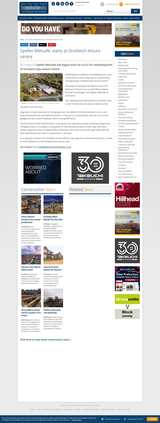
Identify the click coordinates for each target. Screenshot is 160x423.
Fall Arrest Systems (126, 159)
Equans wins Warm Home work (30, 268)
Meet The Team (47, 409)
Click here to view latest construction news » (45, 339)
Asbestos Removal (125, 132)
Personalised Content (133, 419)
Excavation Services (126, 83)
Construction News (25, 18)
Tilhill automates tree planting (52, 311)
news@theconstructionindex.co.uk (54, 147)
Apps (131, 18)
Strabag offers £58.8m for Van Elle (53, 218)
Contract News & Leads (55, 18)
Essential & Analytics (111, 419)
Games (125, 18)
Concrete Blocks (124, 135)
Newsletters (132, 4)
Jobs (101, 18)
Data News (87, 18)
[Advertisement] (66, 370)
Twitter (58, 4)
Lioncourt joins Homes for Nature (52, 268)
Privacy (97, 409)
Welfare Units (124, 97)
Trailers (121, 126)
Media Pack (117, 18)
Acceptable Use (87, 409)
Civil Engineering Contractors (125, 90)
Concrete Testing (125, 162)
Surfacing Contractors (127, 86)
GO (135, 11)
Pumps (121, 103)
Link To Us (58, 409)
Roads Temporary (125, 141)
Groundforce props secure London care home (31, 313)
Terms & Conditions (108, 409)
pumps (23, 118)
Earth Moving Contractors (123, 148)
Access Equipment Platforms (126, 113)
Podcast (136, 18)
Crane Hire (122, 77)
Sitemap (119, 409)
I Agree (152, 419)
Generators (123, 100)
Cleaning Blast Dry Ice (127, 177)
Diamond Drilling (125, 117)
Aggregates (123, 94)
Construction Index (34, 8)
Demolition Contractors (128, 109)
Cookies (77, 409)
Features (96, 18)
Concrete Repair (125, 171)
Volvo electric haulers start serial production (30, 219)
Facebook (71, 4)
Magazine (109, 18)
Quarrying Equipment (127, 129)
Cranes (121, 80)
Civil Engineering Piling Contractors (127, 69)
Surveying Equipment (127, 120)
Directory (127, 409)
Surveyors (122, 165)
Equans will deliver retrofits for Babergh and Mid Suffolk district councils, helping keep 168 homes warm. (30, 278)
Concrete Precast (125, 174)
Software (122, 106)
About (39, 409)
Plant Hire (122, 59)
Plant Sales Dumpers (127, 138)
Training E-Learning (126, 144)
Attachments (123, 65)
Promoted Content (40, 18)
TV (104, 18)
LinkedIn (62, 4)
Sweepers (122, 168)
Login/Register (112, 4)
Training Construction (127, 74)
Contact (32, 409)
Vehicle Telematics (126, 156)
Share (23, 45)
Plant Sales (122, 62)
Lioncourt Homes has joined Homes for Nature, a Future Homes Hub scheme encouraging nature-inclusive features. (53, 280)
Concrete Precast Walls (127, 153)
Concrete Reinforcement (128, 123)
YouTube (67, 4)
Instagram (53, 4)
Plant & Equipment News (73, 18)
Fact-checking (68, 409)
